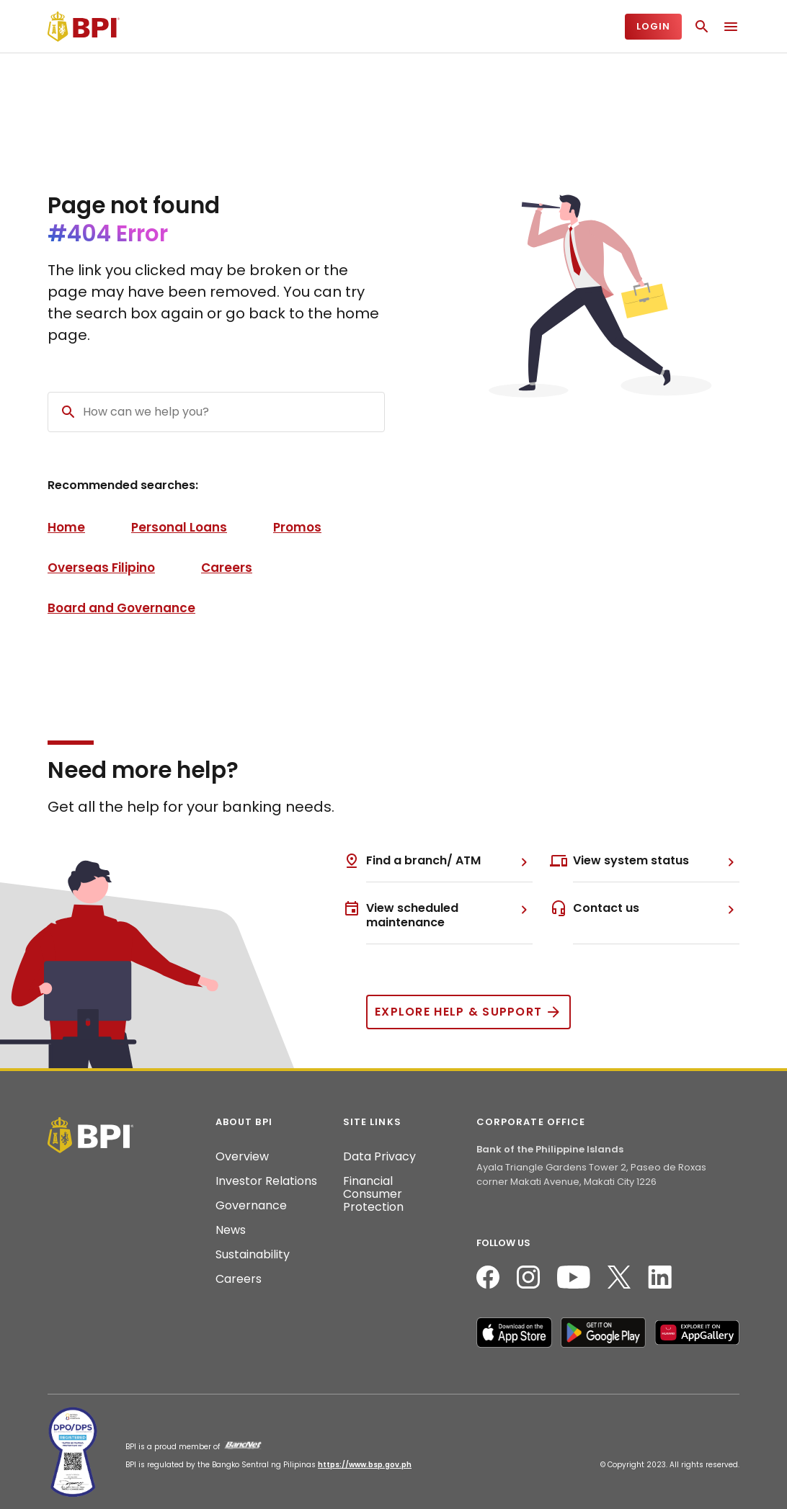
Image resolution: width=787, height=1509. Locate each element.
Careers (226, 567)
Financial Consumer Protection (373, 1194)
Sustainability (252, 1254)
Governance (251, 1205)
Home (66, 527)
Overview (242, 1156)
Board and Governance (121, 608)
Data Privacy (379, 1156)
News (230, 1230)
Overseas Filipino (101, 567)
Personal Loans (179, 527)
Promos (297, 527)
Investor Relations (266, 1181)
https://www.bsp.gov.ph (365, 1464)
